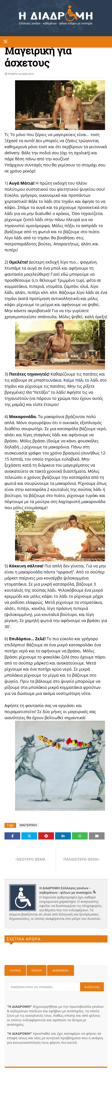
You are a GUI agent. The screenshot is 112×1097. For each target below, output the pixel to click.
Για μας (15, 970)
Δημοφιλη (60, 970)
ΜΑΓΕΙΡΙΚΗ (28, 825)
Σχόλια (36, 970)
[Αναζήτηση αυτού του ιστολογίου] (44, 986)
